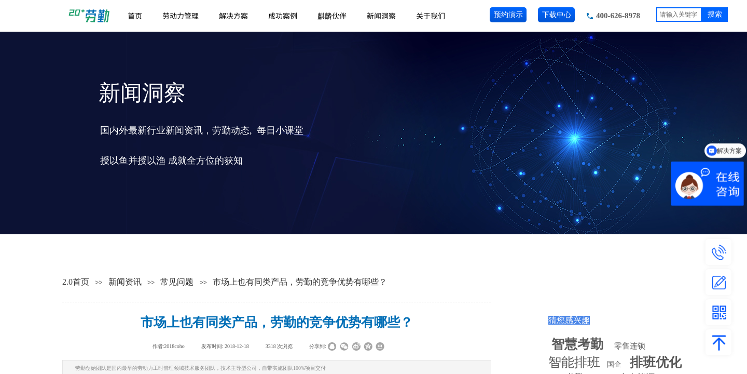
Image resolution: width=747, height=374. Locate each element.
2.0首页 (75, 281)
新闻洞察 (381, 15)
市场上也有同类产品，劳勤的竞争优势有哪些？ (300, 281)
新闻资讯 (125, 281)
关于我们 (430, 15)
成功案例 (282, 15)
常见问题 (176, 281)
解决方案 (233, 15)
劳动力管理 (180, 15)
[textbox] (679, 14)
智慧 (577, 344)
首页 (135, 15)
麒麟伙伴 (332, 15)
